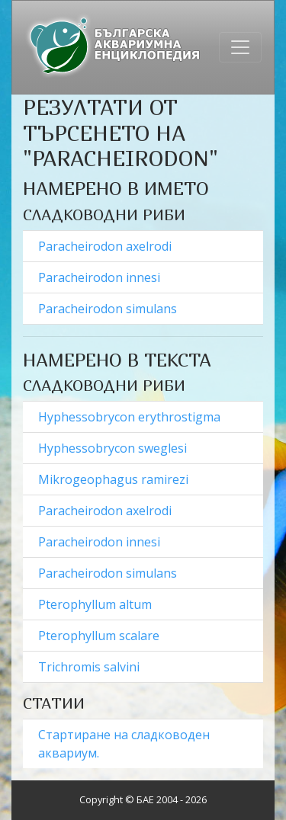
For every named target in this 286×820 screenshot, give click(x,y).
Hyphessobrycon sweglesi (114, 448)
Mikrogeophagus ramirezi (114, 479)
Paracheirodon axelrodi (106, 246)
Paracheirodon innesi (100, 277)
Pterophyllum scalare (100, 635)
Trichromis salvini (89, 666)
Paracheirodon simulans (109, 308)
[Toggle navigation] (240, 47)
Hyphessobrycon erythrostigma (130, 416)
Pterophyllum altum (96, 604)
